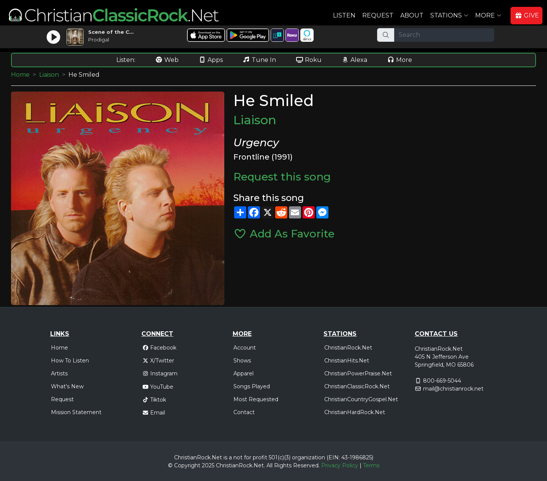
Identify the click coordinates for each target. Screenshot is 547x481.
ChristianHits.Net (346, 360)
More (399, 59)
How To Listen (70, 360)
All (269, 465)
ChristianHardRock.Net (354, 412)
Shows (242, 360)
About (411, 15)
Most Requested (255, 399)
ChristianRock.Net (348, 347)
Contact (244, 412)
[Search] (444, 35)
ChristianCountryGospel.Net (361, 399)
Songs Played (251, 386)
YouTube (158, 386)
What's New (67, 386)
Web (167, 59)
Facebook (159, 347)
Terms (371, 465)
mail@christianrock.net (453, 388)
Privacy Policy (339, 465)
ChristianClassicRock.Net (357, 386)
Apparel (243, 373)
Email (153, 412)
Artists (59, 373)
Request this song (282, 176)
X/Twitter (158, 360)
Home (20, 74)
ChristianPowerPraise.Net (358, 373)
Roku (309, 59)
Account (244, 347)
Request (377, 15)
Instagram (160, 373)
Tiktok (154, 399)
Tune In (259, 59)
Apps (210, 59)
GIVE (527, 15)
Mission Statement (76, 412)
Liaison (49, 74)
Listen (344, 15)
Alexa (354, 59)
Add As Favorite (284, 233)
